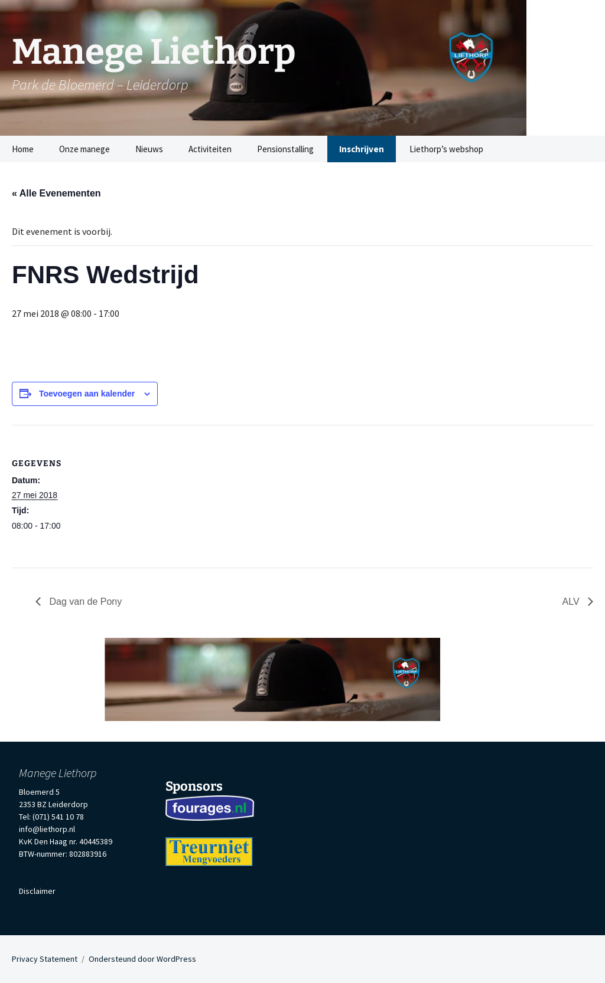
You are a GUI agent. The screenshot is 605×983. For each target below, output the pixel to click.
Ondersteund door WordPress (142, 958)
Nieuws (149, 149)
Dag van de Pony (84, 602)
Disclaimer (37, 891)
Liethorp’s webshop (446, 149)
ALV (572, 602)
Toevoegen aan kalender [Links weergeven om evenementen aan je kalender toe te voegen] (87, 393)
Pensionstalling (285, 149)
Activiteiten (210, 149)
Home (23, 149)
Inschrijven (361, 149)
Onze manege (84, 149)
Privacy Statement (44, 958)
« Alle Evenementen (56, 193)
